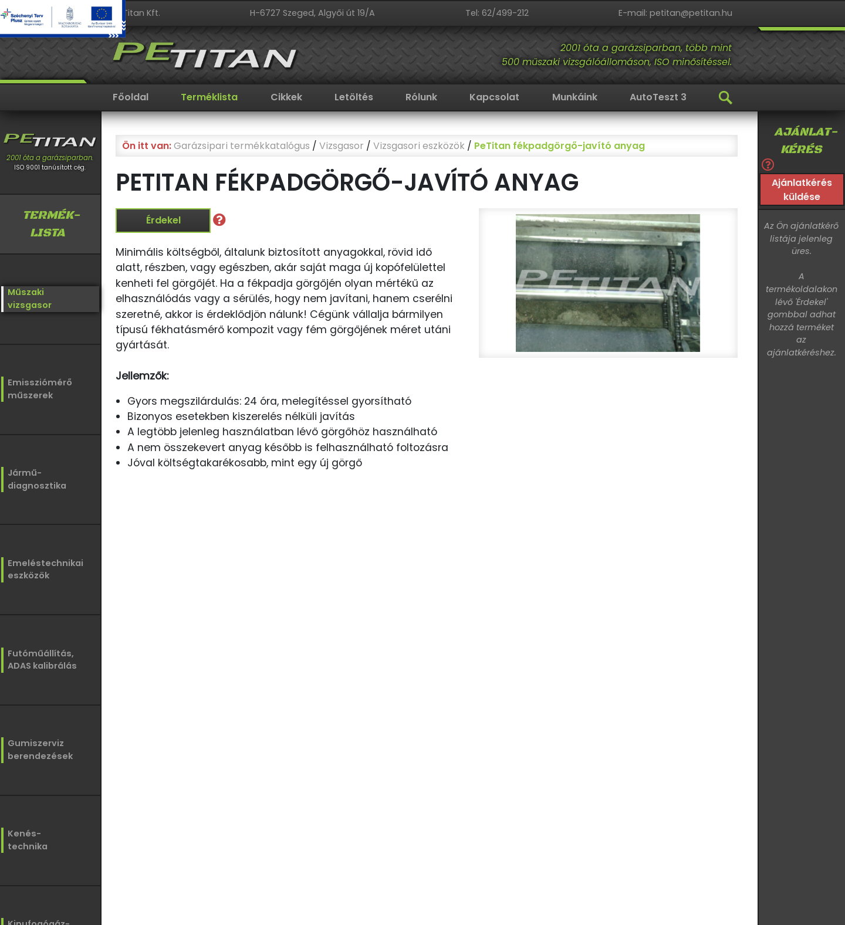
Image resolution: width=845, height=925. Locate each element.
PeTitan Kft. (136, 13)
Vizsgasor (341, 146)
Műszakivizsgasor (28, 298)
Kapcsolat (494, 97)
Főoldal (130, 97)
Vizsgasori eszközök (419, 146)
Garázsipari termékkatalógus (242, 146)
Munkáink (574, 97)
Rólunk (421, 97)
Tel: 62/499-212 (497, 13)
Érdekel (163, 220)
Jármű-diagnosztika (36, 477)
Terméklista (209, 97)
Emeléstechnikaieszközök (42, 568)
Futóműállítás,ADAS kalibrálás (41, 657)
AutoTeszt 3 (658, 97)
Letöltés (353, 97)
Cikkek (286, 97)
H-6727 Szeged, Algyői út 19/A (312, 13)
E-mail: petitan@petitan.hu (675, 13)
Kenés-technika (28, 838)
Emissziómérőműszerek (37, 388)
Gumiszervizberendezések (36, 747)
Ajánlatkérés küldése (802, 190)
